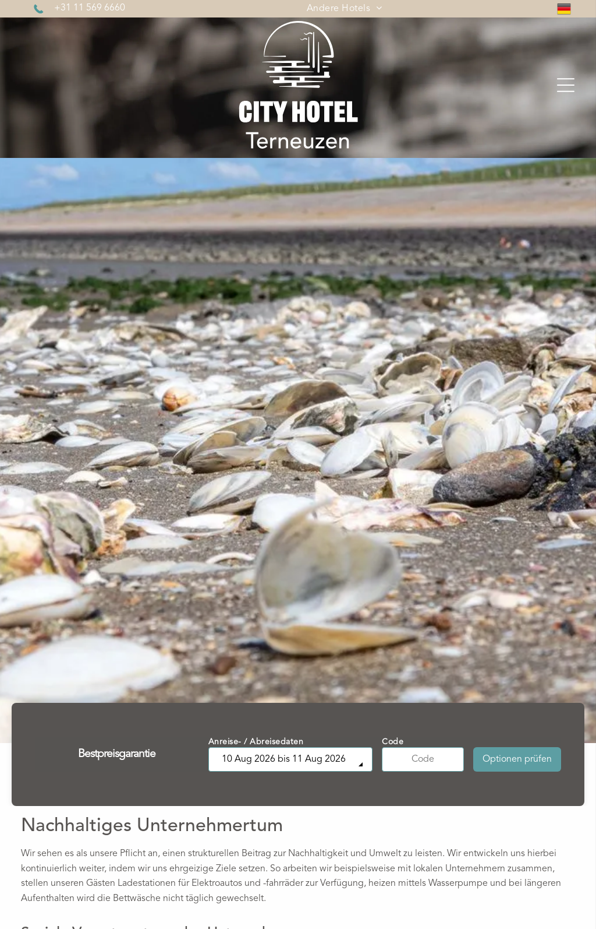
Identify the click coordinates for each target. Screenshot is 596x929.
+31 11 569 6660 (89, 8)
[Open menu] (565, 85)
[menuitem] (344, 8)
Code (392, 742)
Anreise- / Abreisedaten (256, 742)
